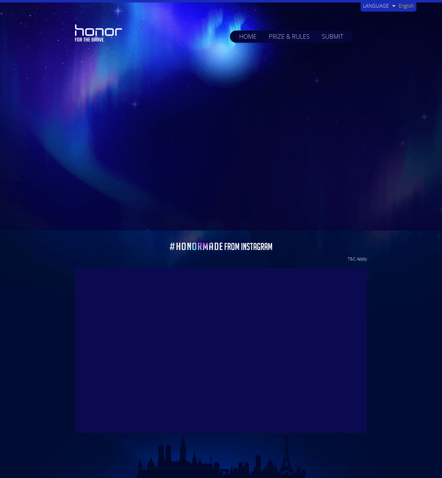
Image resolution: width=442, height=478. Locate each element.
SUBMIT (332, 36)
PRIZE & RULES (289, 36)
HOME (248, 36)
